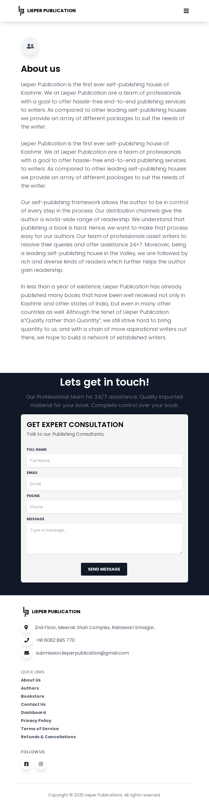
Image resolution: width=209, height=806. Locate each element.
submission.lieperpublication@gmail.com (75, 653)
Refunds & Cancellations (48, 737)
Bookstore (32, 696)
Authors (30, 688)
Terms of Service (40, 729)
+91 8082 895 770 (48, 640)
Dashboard (33, 712)
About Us (31, 680)
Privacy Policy (36, 720)
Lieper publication (46, 11)
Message (35, 519)
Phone (33, 496)
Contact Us (33, 704)
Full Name (37, 449)
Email (32, 472)
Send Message (104, 569)
